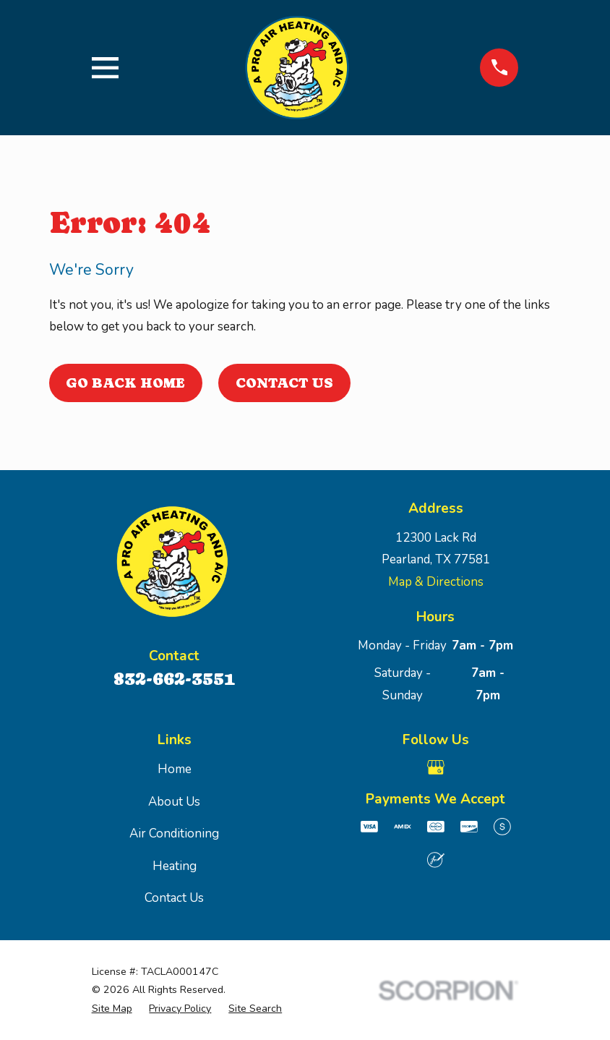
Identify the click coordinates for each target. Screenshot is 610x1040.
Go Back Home (125, 383)
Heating (174, 866)
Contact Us (284, 383)
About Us (174, 801)
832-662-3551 (174, 678)
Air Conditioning (174, 833)
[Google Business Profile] (435, 767)
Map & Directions (436, 582)
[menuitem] (112, 1008)
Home (175, 769)
